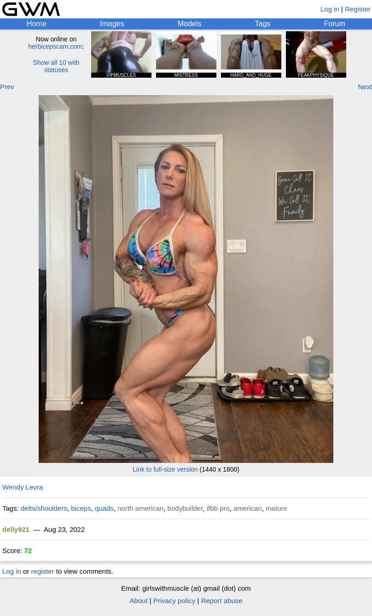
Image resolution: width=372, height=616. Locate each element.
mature (276, 508)
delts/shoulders (44, 508)
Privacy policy (174, 601)
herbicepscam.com (55, 46)
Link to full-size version (165, 469)
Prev (7, 87)
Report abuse (222, 601)
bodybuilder (185, 508)
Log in (329, 9)
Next (365, 87)
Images (112, 24)
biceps (81, 508)
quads (104, 508)
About (138, 601)
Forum (334, 24)
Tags (263, 24)
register (42, 571)
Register (358, 9)
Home (36, 24)
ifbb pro (218, 508)
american (247, 508)
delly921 (15, 529)
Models (190, 24)
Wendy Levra (22, 487)
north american (140, 508)
